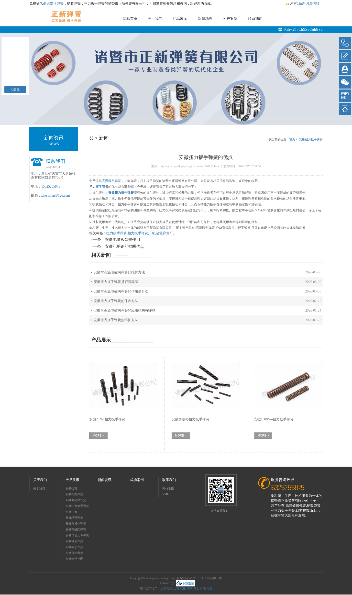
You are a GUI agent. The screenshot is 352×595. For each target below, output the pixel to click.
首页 (292, 139)
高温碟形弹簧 (53, 3)
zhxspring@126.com (55, 195)
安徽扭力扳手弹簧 (77, 506)
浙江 (170, 588)
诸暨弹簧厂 (164, 233)
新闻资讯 (104, 480)
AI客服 (15, 89)
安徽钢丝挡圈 (74, 559)
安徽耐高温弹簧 (76, 500)
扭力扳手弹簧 (116, 233)
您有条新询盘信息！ (304, 3)
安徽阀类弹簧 (74, 494)
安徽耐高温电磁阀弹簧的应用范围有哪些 (124, 310)
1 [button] (174, 118)
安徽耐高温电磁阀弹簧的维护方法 (119, 272)
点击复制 (182, 578)
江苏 (163, 588)
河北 (209, 588)
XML (165, 494)
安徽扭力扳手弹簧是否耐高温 (116, 282)
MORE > (98, 435)
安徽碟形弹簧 (74, 553)
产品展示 (180, 19)
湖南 (190, 588)
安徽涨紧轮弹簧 (76, 523)
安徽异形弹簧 (74, 547)
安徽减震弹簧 (74, 541)
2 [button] (178, 118)
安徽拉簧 (71, 488)
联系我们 (255, 19)
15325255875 (311, 29)
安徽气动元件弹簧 (77, 535)
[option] (176, 79)
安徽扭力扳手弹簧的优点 (311, 140)
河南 (203, 588)
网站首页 (130, 19)
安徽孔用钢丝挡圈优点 (124, 246)
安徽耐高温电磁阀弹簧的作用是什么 (121, 291)
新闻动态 (205, 19)
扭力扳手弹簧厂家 (141, 233)
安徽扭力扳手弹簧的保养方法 (116, 301)
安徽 (183, 588)
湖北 (196, 588)
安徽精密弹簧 (74, 517)
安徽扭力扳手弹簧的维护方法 (116, 320)
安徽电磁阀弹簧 (76, 529)
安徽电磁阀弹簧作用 (122, 239)
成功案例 (137, 480)
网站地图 (168, 488)
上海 (176, 588)
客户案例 (230, 19)
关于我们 (155, 19)
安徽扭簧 (71, 512)
